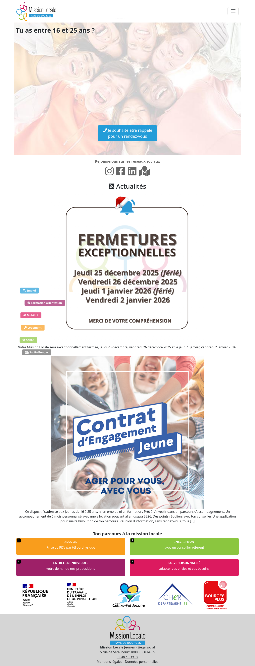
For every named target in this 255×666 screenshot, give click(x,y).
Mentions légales (109, 661)
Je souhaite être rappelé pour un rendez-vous (127, 133)
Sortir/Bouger (36, 352)
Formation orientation (44, 303)
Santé (28, 340)
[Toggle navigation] (233, 11)
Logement (33, 328)
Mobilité (30, 315)
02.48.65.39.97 (127, 657)
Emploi (29, 291)
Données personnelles (141, 661)
